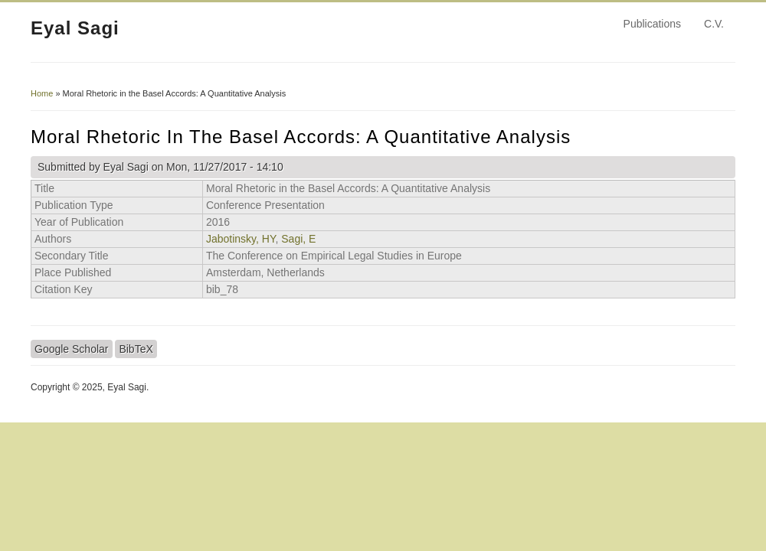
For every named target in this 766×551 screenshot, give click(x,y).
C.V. (714, 24)
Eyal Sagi (75, 28)
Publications (653, 24)
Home (42, 93)
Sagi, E (298, 239)
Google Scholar (71, 349)
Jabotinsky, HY (241, 239)
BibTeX (135, 349)
